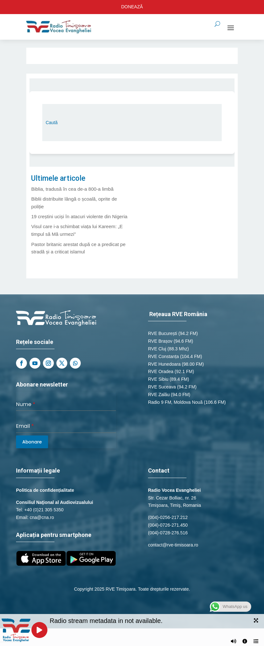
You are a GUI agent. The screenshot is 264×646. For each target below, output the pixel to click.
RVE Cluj (157, 348)
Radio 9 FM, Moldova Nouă (175, 402)
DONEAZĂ (132, 6)
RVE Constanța (163, 356)
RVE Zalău (158, 394)
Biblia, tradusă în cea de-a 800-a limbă (72, 189)
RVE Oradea (160, 371)
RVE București (162, 333)
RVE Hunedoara (164, 364)
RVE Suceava (162, 386)
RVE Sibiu (158, 379)
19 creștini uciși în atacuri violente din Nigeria (79, 216)
